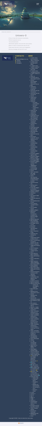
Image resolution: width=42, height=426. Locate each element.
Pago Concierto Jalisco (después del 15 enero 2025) (35, 262)
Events (32, 170)
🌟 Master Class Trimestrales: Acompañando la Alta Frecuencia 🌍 (35, 373)
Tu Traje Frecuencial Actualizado (33, 342)
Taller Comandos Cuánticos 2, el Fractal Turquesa (35, 312)
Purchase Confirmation (36, 103)
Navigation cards (35, 382)
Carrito (32, 96)
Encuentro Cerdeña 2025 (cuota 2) (34, 143)
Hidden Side (35, 378)
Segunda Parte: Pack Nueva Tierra (35, 292)
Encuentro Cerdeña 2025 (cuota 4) (34, 151)
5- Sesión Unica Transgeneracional (35, 71)
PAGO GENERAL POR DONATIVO (34, 266)
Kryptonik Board (35, 380)
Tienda (32, 340)
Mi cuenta (33, 225)
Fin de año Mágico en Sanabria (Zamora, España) (35, 189)
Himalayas (33, 193)
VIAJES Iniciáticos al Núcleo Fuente (35, 352)
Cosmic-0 (33, 393)
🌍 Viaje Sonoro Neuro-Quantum (34, 365)
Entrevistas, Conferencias (34, 167)
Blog (32, 85)
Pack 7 (32, 252)
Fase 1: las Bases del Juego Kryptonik (34, 173)
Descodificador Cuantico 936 (34, 129)
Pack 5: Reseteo (34, 248)
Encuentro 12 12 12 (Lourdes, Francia (35, 406)
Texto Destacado (35, 338)
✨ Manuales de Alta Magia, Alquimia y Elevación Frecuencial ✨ (34, 358)
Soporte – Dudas (35, 307)
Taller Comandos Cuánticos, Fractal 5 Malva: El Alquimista (35, 332)
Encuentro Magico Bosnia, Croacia (35, 157)
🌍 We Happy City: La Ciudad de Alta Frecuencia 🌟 (35, 369)
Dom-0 (32, 395)
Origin (32, 399)
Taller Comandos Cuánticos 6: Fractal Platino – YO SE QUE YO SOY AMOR (35, 327)
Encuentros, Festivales (33, 411)
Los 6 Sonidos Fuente (34, 208)
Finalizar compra (35, 191)
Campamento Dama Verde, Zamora (34, 403)
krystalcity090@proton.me (21, 58)
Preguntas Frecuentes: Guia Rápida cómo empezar (35, 277)
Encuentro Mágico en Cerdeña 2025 (35, 159)
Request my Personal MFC (36, 385)
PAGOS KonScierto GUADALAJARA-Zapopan (35, 273)
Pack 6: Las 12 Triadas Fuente (34, 250)
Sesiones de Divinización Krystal (35, 298)
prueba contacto (35, 281)
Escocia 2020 (34, 169)
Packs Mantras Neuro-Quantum (34, 254)
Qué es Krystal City (35, 283)
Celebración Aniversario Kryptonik (33, 98)
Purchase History (35, 105)
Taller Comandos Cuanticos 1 (35, 309)
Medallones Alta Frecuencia (34, 414)
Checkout (33, 101)
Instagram (18, 63)
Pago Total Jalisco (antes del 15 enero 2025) (35, 269)
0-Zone (32, 392)
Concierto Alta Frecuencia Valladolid (34, 121)
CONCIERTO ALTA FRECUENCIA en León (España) (35, 117)
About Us (33, 76)
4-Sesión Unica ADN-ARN (34, 69)
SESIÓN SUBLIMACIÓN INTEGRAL (34, 295)
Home (32, 194)
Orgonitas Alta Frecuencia (34, 234)
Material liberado (35, 219)
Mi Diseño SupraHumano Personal (34, 228)
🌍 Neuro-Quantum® (33, 363)
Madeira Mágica (34, 210)
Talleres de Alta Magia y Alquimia (36, 286)
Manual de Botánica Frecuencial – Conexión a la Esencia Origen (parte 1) (34, 215)
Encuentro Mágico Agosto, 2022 (35, 154)
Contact (33, 126)
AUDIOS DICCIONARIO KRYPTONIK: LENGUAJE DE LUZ (35, 82)
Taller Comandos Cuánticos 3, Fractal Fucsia (35, 316)
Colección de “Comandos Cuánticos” (34, 112)
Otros (32, 416)
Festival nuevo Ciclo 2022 (34, 185)
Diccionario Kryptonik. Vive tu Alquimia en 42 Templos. (35, 138)
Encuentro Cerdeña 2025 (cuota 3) (34, 147)
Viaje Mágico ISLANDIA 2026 (34, 349)
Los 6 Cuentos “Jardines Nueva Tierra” (34, 205)
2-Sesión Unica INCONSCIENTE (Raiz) (34, 63)
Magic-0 (33, 397)
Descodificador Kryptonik (34, 132)
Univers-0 (33, 400)
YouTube (18, 61)
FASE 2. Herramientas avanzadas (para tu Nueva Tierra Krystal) (35, 178)
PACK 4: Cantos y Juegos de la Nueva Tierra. (35, 245)
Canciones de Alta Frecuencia (35, 91)
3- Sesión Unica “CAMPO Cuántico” (35, 66)
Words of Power (35, 390)
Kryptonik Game (34, 376)
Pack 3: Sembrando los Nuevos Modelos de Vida (35, 241)
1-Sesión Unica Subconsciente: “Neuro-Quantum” (35, 59)
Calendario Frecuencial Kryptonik (33, 88)
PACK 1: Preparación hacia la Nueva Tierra (35, 238)
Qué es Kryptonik (35, 282)
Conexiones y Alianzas (34, 124)
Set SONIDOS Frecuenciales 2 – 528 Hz (35, 304)
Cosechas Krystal (35, 127)
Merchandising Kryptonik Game (34, 221)
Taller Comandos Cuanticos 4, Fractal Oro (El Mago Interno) (35, 321)
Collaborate (33, 114)
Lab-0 (32, 396)
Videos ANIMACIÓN (35, 354)
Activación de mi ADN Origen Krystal (35, 78)
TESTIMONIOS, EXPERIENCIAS (34, 336)
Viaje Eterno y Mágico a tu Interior (34, 346)
